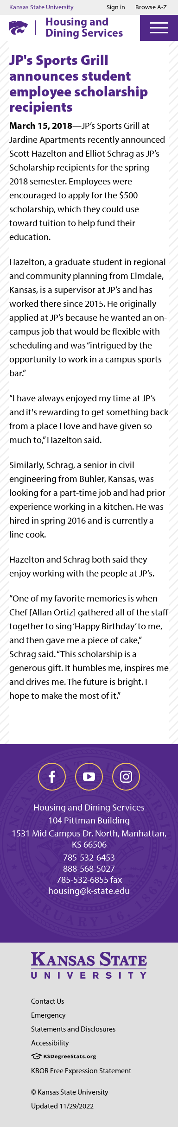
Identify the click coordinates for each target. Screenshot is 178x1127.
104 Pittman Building (89, 820)
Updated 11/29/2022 (62, 1106)
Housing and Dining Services (84, 26)
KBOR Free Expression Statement (81, 1070)
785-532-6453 (89, 857)
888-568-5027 (89, 868)
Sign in (116, 7)
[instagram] (126, 777)
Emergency (48, 1015)
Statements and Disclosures (73, 1029)
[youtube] (89, 777)
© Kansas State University (69, 1092)
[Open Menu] (159, 28)
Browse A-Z (151, 7)
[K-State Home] (18, 27)
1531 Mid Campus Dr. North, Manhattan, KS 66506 (89, 839)
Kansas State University (41, 7)
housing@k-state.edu (89, 890)
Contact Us (47, 1001)
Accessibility (50, 1042)
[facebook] (52, 777)
